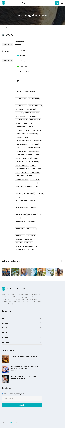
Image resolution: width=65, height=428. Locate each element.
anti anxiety (35, 102)
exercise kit (19, 242)
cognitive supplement (22, 179)
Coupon (34, 190)
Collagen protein (32, 183)
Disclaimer (23, 425)
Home (3, 27)
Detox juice (19, 197)
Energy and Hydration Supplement (32, 218)
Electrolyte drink (21, 214)
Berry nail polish (37, 130)
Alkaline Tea (19, 95)
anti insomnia (31, 109)
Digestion (32, 200)
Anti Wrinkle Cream (35, 119)
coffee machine (20, 176)
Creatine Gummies (28, 193)
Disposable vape (34, 204)
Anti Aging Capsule (21, 98)
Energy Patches (31, 228)
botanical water (20, 147)
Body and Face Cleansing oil (23, 140)
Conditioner (28, 186)
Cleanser (33, 165)
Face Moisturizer (20, 249)
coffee (33, 169)
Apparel (18, 123)
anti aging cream (34, 98)
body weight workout (22, 144)
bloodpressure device (22, 137)
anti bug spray (20, 109)
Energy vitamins (34, 232)
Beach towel (31, 126)
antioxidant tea (20, 116)
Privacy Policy (18, 411)
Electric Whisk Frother (22, 211)
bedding (28, 130)
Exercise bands (31, 235)
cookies (37, 186)
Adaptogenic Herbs (30, 91)
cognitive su (29, 176)
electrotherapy (32, 214)
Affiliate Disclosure (14, 425)
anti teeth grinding (21, 119)
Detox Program (28, 197)
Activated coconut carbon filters (30, 88)
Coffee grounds (35, 172)
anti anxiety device (21, 105)
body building (38, 140)
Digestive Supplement (22, 204)
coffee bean (25, 172)
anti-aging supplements (22, 102)
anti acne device (29, 95)
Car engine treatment (31, 162)
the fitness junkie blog (10, 422)
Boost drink (34, 144)
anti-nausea (19, 112)
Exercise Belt (19, 239)
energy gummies (30, 225)
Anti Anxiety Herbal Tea (35, 105)
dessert (41, 193)
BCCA (31, 123)
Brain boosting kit (21, 151)
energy (41, 214)
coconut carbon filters (22, 169)
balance (25, 123)
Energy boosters (20, 221)
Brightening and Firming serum (24, 154)
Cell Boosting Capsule (22, 165)
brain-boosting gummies (35, 147)
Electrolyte (34, 211)
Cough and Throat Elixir (23, 190)
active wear (19, 91)
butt (37, 154)
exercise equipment (30, 239)
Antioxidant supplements (32, 112)
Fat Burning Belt (32, 249)
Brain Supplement (34, 151)
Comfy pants (19, 186)
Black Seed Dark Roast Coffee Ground (26, 133)
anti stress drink (32, 116)
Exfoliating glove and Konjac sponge (26, 246)
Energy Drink (19, 225)
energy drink (31, 221)
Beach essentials (20, 126)
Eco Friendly (34, 207)
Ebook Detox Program (22, 207)
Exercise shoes (28, 242)
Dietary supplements (21, 200)
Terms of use (4, 425)
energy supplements (21, 232)
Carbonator (19, 162)
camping (35, 158)
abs (17, 88)
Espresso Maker (20, 235)
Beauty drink (19, 130)
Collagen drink (34, 179)
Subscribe (57, 3)
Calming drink (27, 158)
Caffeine (18, 158)
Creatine (18, 193)
